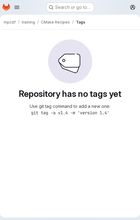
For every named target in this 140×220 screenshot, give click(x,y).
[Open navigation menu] (17, 7)
